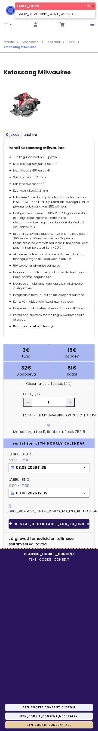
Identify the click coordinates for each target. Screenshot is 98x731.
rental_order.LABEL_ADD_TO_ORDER (49, 524)
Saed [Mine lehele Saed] (73, 42)
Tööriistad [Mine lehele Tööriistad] (55, 42)
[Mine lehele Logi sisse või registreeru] (36, 24)
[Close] (93, 6)
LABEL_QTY (31, 394)
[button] (89, 24)
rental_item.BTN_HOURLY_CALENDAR (49, 443)
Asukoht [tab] (30, 134)
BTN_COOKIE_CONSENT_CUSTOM (49, 707)
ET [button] (6, 24)
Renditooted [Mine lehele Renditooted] (32, 42)
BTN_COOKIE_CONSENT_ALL (49, 725)
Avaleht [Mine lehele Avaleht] (11, 42)
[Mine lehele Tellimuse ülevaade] (62, 24)
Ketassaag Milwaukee (20, 47)
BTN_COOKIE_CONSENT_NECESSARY (49, 716)
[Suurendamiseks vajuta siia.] (25, 105)
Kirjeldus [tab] (12, 134)
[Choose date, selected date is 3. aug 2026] (49, 467)
